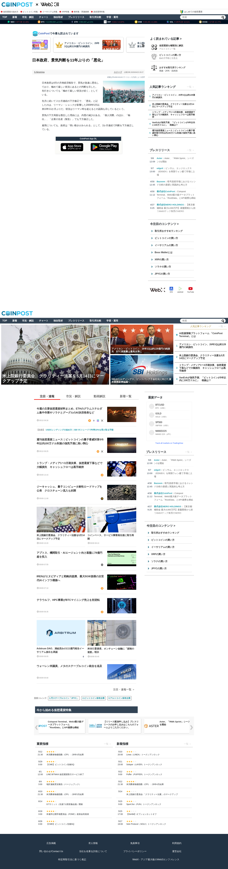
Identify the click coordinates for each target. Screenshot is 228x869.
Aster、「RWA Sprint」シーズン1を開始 (176, 723)
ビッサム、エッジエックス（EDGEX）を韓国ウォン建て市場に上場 (176, 171)
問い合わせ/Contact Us (51, 851)
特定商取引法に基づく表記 (72, 859)
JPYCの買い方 (162, 274)
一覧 (189, 87)
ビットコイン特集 (29, 12)
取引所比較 (95, 17)
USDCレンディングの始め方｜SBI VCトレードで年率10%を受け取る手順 (79, 430)
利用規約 (176, 843)
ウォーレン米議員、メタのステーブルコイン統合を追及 (71, 666)
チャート (43, 17)
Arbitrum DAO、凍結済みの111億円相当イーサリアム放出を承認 (60, 650)
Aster (159, 158)
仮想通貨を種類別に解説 (171, 45)
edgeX (160, 168)
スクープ (118, 72)
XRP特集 (64, 12)
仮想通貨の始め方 (9, 12)
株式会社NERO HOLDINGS (170, 204)
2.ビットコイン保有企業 (93, 698)
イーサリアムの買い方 (166, 245)
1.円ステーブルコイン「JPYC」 (64, 698)
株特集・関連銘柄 (80, 12)
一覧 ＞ (222, 326)
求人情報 (93, 843)
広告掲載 (51, 843)
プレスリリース (76, 17)
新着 (14, 17)
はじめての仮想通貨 (191, 12)
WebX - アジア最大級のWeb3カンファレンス (155, 859)
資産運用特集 (98, 12)
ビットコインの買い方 (170, 55)
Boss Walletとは (163, 252)
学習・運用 (112, 17)
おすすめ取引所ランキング (172, 67)
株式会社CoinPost (166, 191)
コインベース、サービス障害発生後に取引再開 (110, 537)
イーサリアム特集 (48, 12)
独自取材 (58, 17)
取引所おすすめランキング (169, 231)
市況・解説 (28, 17)
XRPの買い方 (162, 259)
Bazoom (161, 181)
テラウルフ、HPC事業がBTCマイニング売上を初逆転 (68, 600)
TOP (4, 17)
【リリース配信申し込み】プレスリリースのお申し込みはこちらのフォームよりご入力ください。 (121, 724)
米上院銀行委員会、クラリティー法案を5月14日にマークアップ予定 (61, 537)
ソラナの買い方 (163, 266)
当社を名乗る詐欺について (93, 851)
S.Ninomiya (39, 72)
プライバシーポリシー (135, 851)
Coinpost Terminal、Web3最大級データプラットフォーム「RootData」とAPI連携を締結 (176, 194)
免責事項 (135, 843)
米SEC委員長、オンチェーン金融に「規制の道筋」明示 (110, 650)
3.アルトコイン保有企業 (119, 698)
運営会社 (176, 851)
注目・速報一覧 (122, 689)
